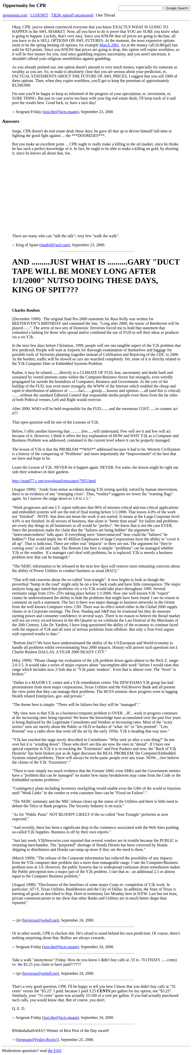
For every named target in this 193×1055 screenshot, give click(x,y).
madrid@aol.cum (55, 245)
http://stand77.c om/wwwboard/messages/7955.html (54, 481)
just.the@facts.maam (60, 112)
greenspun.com (15, 15)
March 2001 (109, 45)
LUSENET (39, 15)
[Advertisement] (96, 194)
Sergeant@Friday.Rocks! (37, 1039)
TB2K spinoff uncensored (72, 15)
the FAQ (54, 1050)
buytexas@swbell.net (40, 920)
